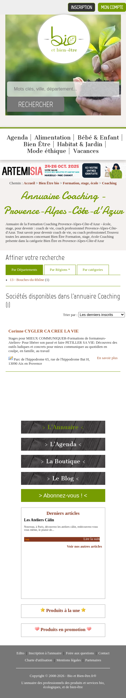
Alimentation (53, 137)
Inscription (81, 7)
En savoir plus (107, 358)
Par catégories (93, 270)
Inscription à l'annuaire (45, 653)
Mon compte (112, 7)
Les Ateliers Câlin (39, 520)
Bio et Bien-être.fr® (81, 676)
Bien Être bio (49, 183)
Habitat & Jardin (79, 144)
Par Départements (24, 270)
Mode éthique (46, 151)
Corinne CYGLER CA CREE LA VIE (43, 331)
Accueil (29, 183)
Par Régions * (60, 270)
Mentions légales (68, 660)
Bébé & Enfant (98, 137)
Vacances (86, 151)
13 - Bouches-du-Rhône (27, 280)
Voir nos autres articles (84, 546)
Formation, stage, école (80, 183)
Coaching (109, 183)
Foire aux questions (80, 653)
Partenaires (93, 660)
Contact (103, 653)
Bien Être (37, 144)
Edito (20, 653)
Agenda (17, 137)
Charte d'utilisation (38, 660)
